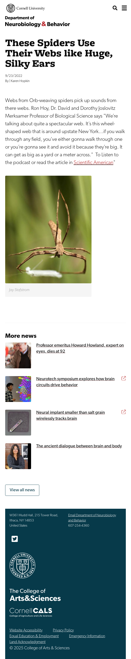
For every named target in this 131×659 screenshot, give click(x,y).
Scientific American (93, 162)
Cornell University (25, 8)
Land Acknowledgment (27, 642)
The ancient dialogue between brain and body (79, 446)
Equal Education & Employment (34, 636)
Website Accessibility (26, 630)
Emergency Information (87, 636)
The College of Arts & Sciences (35, 594)
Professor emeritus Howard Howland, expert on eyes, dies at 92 (80, 348)
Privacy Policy (63, 630)
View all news (22, 490)
